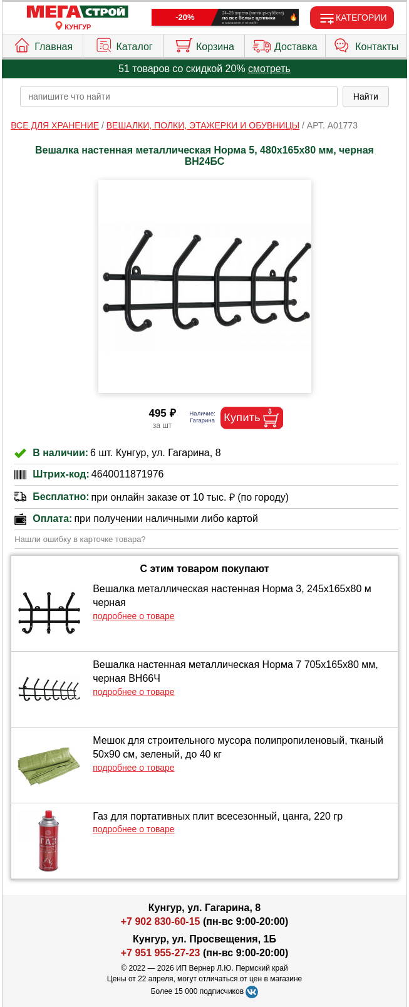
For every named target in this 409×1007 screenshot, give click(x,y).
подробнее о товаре (133, 616)
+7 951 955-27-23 (160, 952)
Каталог (124, 43)
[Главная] (77, 12)
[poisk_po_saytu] (179, 96)
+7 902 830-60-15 (160, 921)
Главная (43, 43)
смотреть (269, 68)
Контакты (365, 43)
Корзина (204, 43)
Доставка (285, 43)
